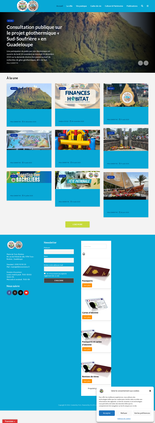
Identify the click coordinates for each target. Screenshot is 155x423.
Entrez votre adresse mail (53, 265)
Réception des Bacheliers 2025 (29, 187)
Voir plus (87, 285)
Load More (77, 224)
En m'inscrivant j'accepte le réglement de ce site (55, 275)
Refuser (124, 413)
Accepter (106, 413)
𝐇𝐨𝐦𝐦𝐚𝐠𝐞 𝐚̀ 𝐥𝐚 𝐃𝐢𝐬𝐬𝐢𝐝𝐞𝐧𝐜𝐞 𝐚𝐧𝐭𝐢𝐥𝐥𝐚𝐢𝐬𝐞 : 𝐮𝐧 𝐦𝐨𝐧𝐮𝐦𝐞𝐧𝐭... (121, 206)
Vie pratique (81, 6)
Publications (132, 6)
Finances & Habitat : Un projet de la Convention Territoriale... (77, 115)
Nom (46, 256)
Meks (79, 405)
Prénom (47, 248)
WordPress (93, 405)
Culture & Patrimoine (114, 6)
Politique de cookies (124, 418)
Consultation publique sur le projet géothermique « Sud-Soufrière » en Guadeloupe (34, 35)
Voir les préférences (142, 413)
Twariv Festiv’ (18, 154)
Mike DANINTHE (12, 63)
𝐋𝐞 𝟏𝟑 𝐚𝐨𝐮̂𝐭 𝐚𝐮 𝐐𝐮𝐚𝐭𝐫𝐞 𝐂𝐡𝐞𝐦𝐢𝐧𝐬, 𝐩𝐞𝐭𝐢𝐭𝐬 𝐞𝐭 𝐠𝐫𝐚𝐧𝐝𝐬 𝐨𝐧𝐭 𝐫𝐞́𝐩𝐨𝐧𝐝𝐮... (76, 156)
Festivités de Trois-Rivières (75, 193)
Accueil (59, 6)
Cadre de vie (95, 6)
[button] (150, 391)
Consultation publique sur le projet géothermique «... (27, 115)
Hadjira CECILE (64, 121)
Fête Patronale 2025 (119, 155)
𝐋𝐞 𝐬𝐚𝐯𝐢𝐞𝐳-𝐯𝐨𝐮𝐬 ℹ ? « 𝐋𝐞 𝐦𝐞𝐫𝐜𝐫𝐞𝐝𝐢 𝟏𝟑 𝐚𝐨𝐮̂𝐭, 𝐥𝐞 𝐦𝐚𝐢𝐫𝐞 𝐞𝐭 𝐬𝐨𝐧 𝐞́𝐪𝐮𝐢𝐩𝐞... (125, 113)
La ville (69, 6)
